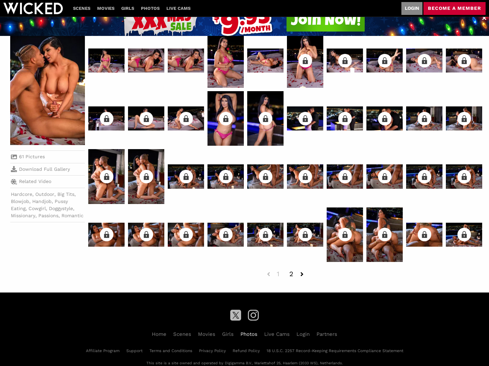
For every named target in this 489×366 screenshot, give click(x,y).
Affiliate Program (103, 350)
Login (412, 8)
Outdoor (44, 194)
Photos (150, 8)
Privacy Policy (212, 350)
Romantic (72, 215)
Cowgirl (37, 208)
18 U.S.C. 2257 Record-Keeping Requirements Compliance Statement (335, 350)
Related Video (31, 182)
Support (134, 350)
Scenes (81, 8)
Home (159, 334)
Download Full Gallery (40, 169)
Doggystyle (61, 208)
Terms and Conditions (170, 350)
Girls (127, 8)
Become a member (454, 8)
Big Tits (65, 194)
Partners (326, 334)
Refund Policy (246, 350)
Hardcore (21, 194)
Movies (105, 8)
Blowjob (20, 201)
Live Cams (178, 8)
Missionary (23, 215)
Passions (48, 215)
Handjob (42, 201)
